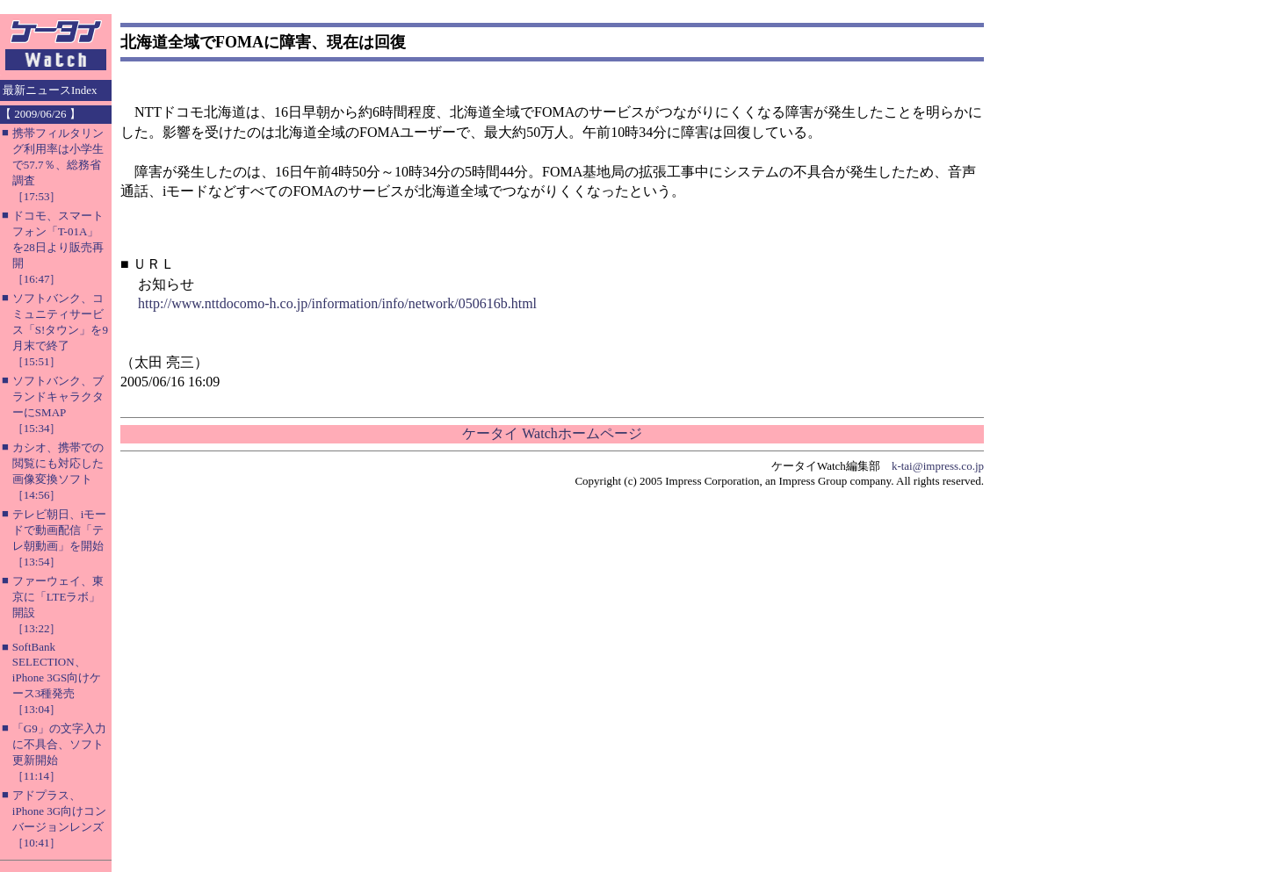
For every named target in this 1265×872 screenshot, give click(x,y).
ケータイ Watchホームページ (551, 433)
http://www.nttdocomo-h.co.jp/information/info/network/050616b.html (337, 303)
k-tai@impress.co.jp (938, 465)
